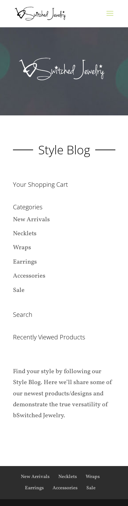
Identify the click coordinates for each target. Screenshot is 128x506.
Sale (19, 290)
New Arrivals (31, 219)
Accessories (29, 276)
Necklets (25, 233)
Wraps (22, 247)
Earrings (25, 262)
